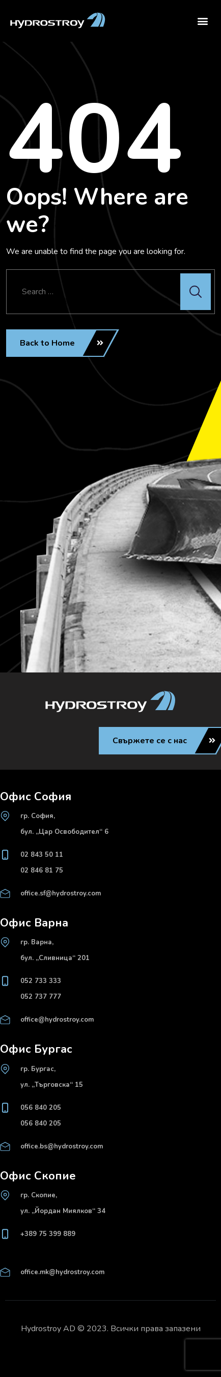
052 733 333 (40, 981)
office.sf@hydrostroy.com (60, 893)
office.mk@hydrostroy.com (62, 1272)
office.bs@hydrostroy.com (61, 1146)
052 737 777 (40, 996)
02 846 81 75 (41, 870)
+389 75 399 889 (47, 1234)
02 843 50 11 (41, 854)
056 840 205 (40, 1107)
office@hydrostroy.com (57, 1019)
